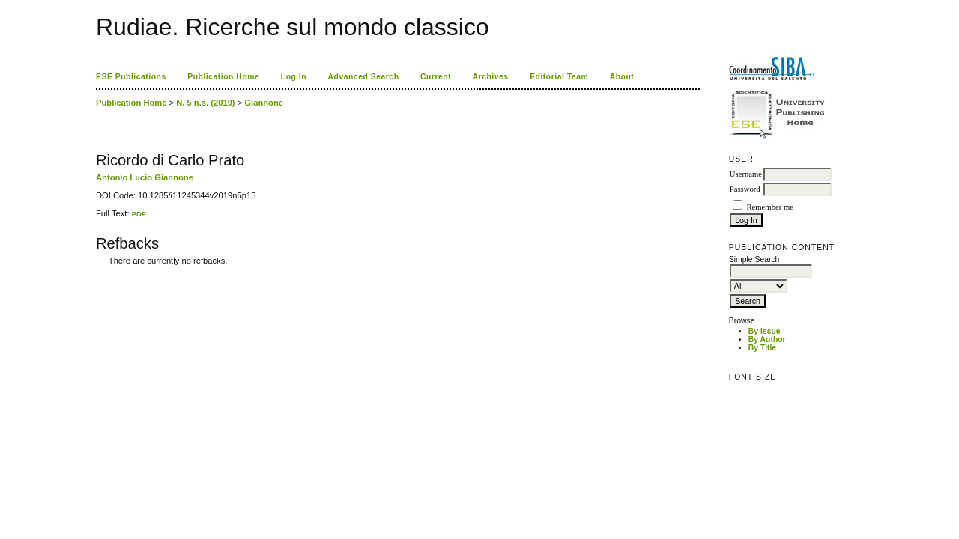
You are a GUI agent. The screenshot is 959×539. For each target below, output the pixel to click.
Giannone (263, 102)
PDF (139, 214)
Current (435, 77)
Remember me (769, 207)
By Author (767, 339)
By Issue (764, 331)
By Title (762, 348)
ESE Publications (131, 77)
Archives (491, 77)
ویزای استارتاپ (99, 271)
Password (745, 189)
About (622, 77)
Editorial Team (559, 77)
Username (746, 174)
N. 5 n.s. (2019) (205, 102)
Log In (293, 77)
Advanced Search (363, 77)
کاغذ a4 (97, 271)
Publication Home (223, 77)
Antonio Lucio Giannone (144, 177)
